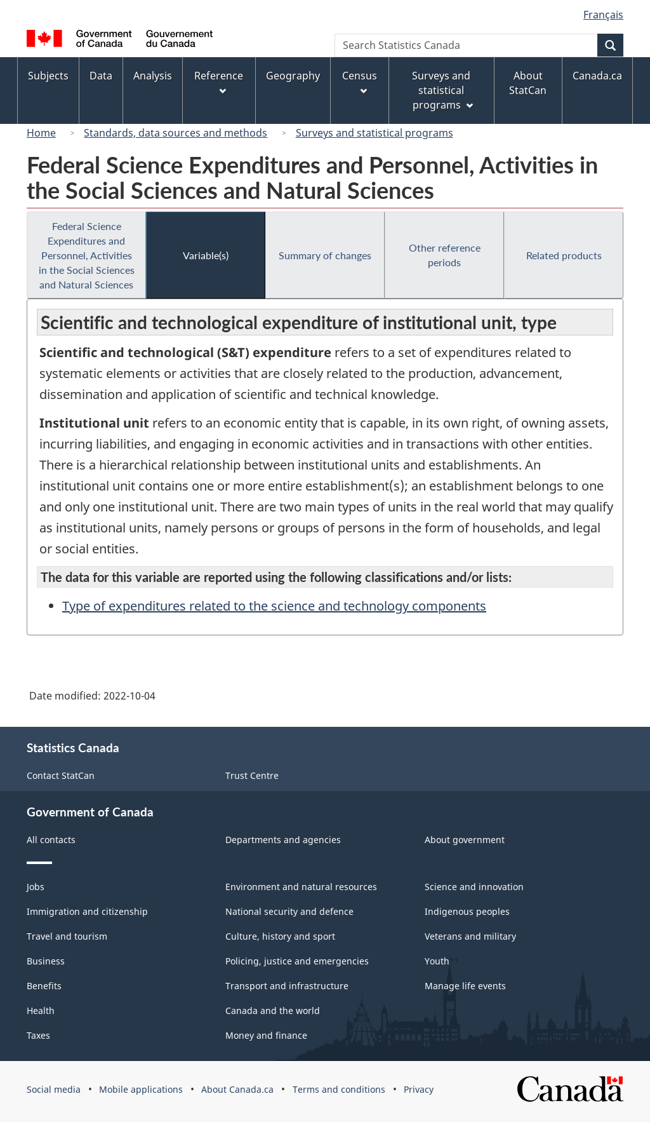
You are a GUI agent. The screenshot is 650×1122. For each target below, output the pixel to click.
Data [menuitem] (101, 76)
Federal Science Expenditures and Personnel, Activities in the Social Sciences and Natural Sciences (87, 255)
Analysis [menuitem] (152, 76)
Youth (437, 961)
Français (603, 15)
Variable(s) (206, 255)
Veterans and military (470, 936)
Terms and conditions (339, 1089)
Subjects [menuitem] (48, 76)
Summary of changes (325, 255)
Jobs (35, 887)
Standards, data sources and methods (175, 133)
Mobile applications (141, 1089)
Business (46, 961)
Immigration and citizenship (87, 911)
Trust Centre (252, 775)
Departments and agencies (283, 840)
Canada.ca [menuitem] (597, 76)
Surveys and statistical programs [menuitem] (442, 90)
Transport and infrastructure (286, 986)
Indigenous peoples (467, 911)
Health (41, 1010)
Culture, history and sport (280, 936)
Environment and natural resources (301, 887)
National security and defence (289, 911)
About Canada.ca (237, 1089)
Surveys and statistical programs (374, 133)
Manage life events (465, 986)
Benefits (44, 986)
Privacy (419, 1089)
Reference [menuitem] (218, 82)
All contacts (51, 840)
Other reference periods (445, 254)
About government (465, 840)
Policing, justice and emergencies (297, 961)
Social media (54, 1089)
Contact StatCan (61, 775)
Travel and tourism (67, 936)
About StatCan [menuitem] (528, 83)
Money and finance (266, 1035)
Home (41, 133)
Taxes (38, 1035)
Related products (564, 255)
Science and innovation (474, 887)
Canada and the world (272, 1010)
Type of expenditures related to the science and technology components (274, 605)
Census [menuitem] (359, 82)
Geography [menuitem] (293, 76)
